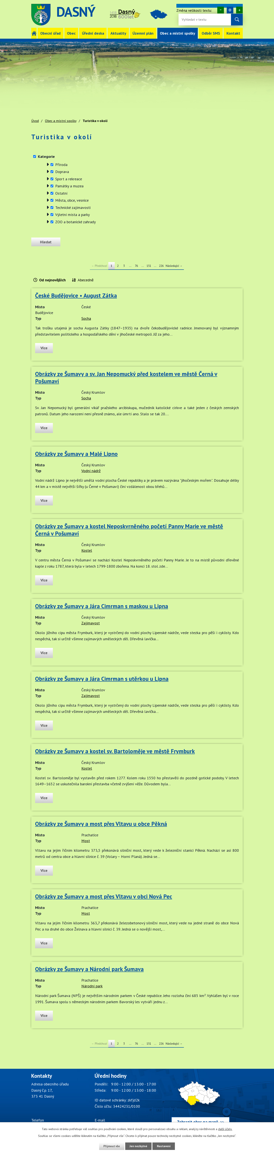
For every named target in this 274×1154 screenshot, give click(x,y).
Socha (86, 318)
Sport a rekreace (68, 178)
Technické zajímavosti (73, 207)
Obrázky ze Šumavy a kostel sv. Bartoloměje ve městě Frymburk (115, 751)
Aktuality (118, 33)
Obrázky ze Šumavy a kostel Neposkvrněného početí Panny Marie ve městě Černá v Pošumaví (129, 530)
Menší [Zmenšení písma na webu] (220, 10)
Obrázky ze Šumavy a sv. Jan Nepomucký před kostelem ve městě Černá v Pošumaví (126, 377)
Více (44, 347)
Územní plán (143, 33)
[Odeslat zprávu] (46, 242)
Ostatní (61, 193)
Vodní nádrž (91, 470)
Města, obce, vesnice (72, 200)
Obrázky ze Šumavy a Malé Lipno (76, 453)
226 (161, 266)
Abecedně (86, 279)
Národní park (92, 986)
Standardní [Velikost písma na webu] (230, 10)
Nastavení (165, 1146)
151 (149, 266)
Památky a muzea (69, 186)
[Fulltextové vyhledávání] (196, 19)
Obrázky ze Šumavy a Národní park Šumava (89, 969)
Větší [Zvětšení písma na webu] (239, 10)
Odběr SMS (211, 33)
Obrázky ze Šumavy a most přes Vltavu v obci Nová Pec (103, 896)
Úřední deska (93, 33)
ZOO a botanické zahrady (75, 221)
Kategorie (46, 156)
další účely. (225, 1129)
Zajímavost (90, 623)
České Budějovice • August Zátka (76, 295)
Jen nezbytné (138, 1146)
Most (85, 840)
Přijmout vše (110, 1146)
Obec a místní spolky (177, 33)
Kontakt (233, 33)
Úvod (34, 33)
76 (136, 266)
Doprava (62, 171)
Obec (71, 33)
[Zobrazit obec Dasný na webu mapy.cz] (200, 1101)
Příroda (61, 164)
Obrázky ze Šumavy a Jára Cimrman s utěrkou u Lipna (101, 678)
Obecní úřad (50, 33)
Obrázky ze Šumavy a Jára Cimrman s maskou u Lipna (101, 606)
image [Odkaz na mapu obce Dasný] (161, 14)
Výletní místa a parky (72, 214)
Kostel (86, 550)
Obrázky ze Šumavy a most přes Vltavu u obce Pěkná (101, 823)
